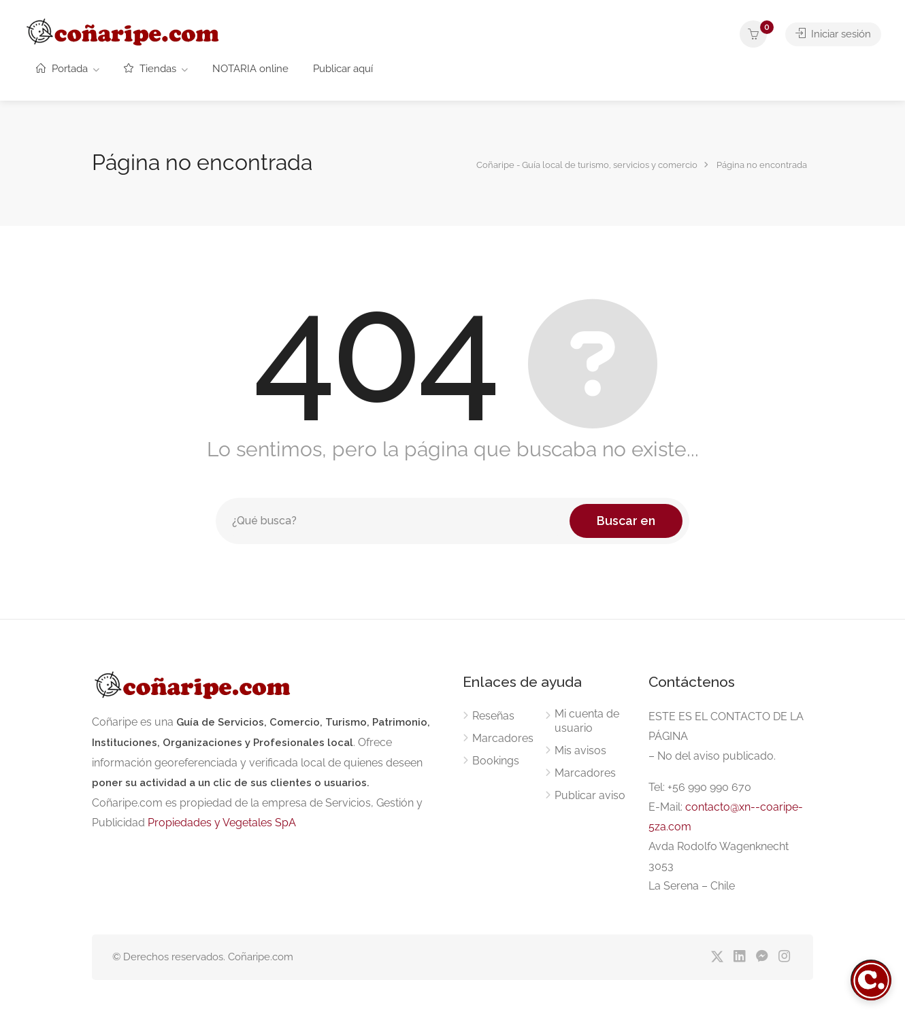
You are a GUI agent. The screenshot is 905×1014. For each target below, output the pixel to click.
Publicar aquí (343, 69)
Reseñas (493, 715)
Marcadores (502, 738)
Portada (62, 69)
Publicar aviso (590, 795)
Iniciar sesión (833, 34)
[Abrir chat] (871, 980)
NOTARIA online (250, 69)
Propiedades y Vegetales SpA (222, 822)
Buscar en (626, 520)
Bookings (495, 760)
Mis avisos (580, 750)
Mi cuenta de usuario (587, 720)
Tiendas (150, 69)
